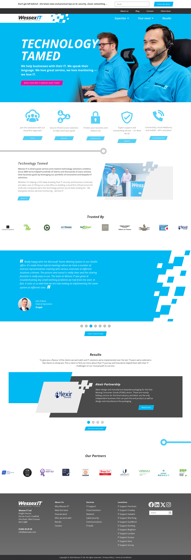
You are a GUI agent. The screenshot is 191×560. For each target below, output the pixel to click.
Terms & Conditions (124, 557)
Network (90, 514)
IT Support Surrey (126, 545)
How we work (61, 514)
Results (58, 522)
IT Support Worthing (127, 518)
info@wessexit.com (27, 532)
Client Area (166, 11)
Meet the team (61, 510)
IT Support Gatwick (126, 514)
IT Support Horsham (127, 506)
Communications (94, 522)
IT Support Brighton (127, 529)
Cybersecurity (92, 518)
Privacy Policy (108, 557)
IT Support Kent (125, 541)
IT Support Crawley (126, 510)
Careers (58, 525)
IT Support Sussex (126, 537)
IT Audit (89, 525)
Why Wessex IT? (62, 506)
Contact (150, 11)
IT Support (91, 506)
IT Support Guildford (127, 522)
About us (124, 11)
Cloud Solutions (93, 510)
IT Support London (126, 533)
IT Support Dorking (126, 525)
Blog (137, 11)
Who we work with (63, 518)
